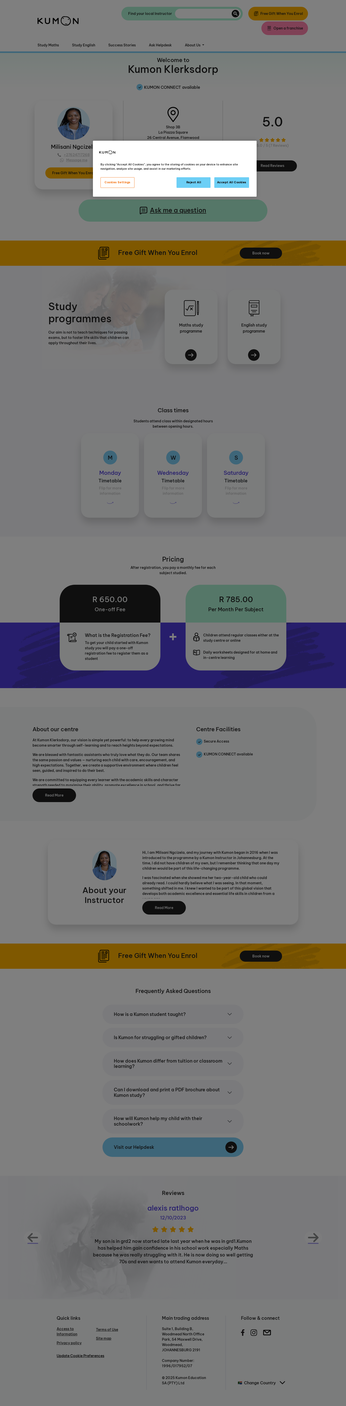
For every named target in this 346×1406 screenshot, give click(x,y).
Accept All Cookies (231, 182)
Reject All (193, 182)
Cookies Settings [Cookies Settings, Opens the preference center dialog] (117, 182)
